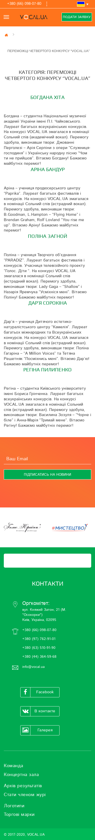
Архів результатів (23, 786)
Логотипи (14, 806)
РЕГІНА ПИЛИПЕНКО (47, 369)
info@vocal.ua (33, 667)
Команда (13, 766)
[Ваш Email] (47, 459)
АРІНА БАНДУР (48, 169)
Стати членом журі (25, 795)
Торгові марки (19, 814)
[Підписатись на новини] (47, 474)
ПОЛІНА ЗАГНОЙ (47, 236)
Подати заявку (77, 17)
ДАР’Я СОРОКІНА (47, 303)
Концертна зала (21, 774)
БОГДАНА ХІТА (47, 97)
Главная (7, 35)
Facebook (37, 692)
